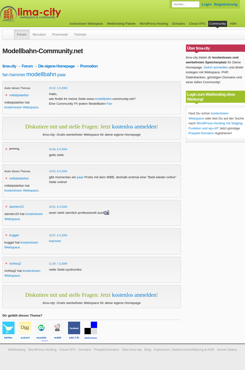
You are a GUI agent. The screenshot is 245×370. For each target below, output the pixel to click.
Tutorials (80, 34)
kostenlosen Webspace (21, 107)
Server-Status (227, 349)
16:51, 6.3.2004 (58, 206)
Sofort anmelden (216, 67)
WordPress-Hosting (154, 23)
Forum (21, 34)
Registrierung (225, 4)
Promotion (89, 66)
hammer (17, 74)
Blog (148, 349)
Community (217, 23)
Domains (178, 23)
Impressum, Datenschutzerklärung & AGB (184, 349)
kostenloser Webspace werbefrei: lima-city (48, 14)
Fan (109, 103)
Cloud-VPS (197, 23)
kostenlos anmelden (134, 126)
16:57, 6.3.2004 (58, 235)
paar (61, 74)
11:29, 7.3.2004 (58, 263)
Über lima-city (132, 349)
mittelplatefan (19, 95)
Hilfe (233, 23)
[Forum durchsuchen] (185, 4)
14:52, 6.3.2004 (58, 171)
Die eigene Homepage (56, 66)
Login (207, 4)
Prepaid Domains (201, 133)
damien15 (16, 206)
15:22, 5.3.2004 (58, 88)
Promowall (60, 34)
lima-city (9, 66)
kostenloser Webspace (86, 23)
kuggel (14, 235)
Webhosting (16, 349)
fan (5, 74)
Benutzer (39, 34)
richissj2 (15, 263)
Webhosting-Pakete (121, 23)
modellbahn (41, 74)
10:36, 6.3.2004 (58, 149)
